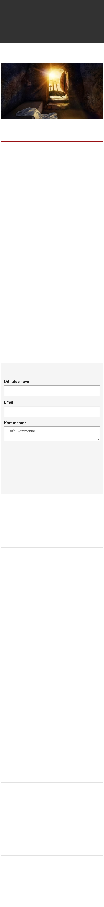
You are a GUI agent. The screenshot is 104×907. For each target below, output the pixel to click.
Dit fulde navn (16, 381)
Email (9, 402)
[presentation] (46, 461)
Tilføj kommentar (52, 433)
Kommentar (15, 423)
